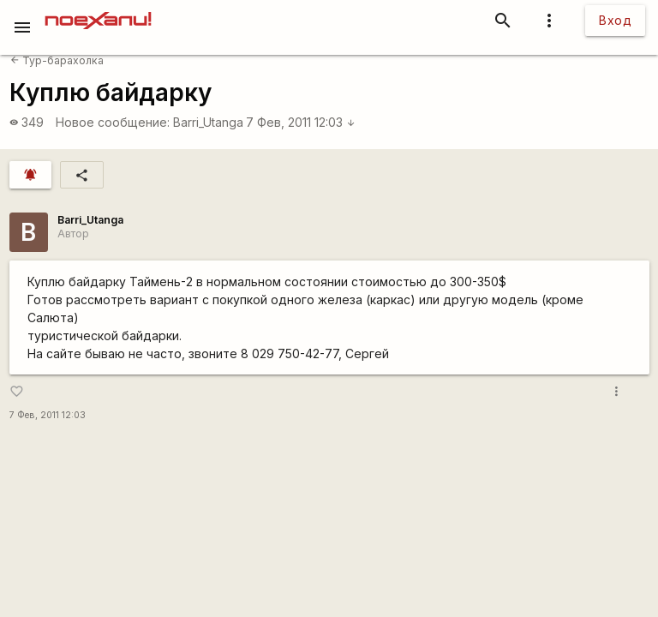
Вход (615, 20)
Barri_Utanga (208, 122)
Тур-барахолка (57, 60)
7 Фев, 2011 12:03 (301, 122)
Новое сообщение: (113, 122)
